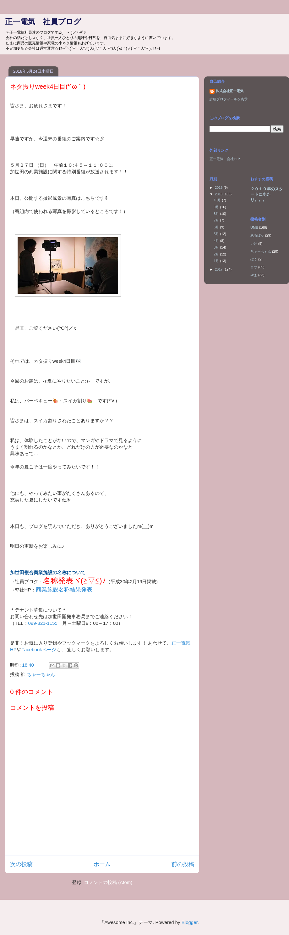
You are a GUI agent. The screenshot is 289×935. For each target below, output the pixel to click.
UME (254, 227)
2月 (217, 254)
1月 (217, 261)
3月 (217, 247)
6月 (217, 227)
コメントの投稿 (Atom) (108, 882)
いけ (253, 243)
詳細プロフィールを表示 (229, 99)
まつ (253, 267)
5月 (217, 234)
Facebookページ (38, 649)
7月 (217, 220)
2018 (219, 194)
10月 (218, 200)
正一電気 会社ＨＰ (225, 159)
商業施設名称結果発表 (64, 589)
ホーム (102, 864)
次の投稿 (21, 864)
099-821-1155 (42, 623)
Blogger (190, 922)
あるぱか (257, 235)
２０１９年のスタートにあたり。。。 (266, 194)
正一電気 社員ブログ (43, 21)
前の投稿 (183, 864)
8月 (217, 214)
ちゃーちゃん (41, 674)
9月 (217, 207)
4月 (217, 241)
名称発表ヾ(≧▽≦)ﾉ (74, 580)
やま (253, 275)
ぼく (253, 259)
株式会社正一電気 (229, 91)
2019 (219, 187)
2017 (219, 269)
